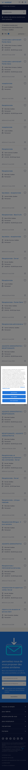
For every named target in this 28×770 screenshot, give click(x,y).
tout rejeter (14, 396)
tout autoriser (14, 400)
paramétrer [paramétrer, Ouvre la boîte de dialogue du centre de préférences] (14, 392)
